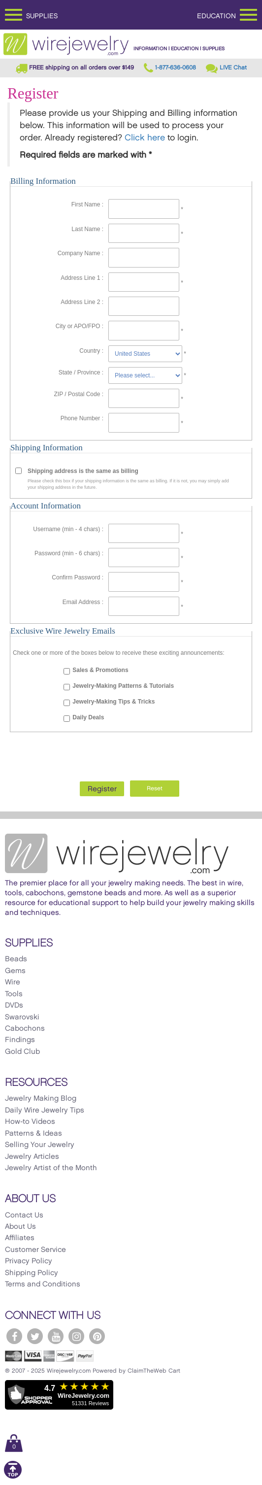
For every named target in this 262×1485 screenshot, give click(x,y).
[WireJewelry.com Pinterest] (97, 1336)
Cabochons (25, 1028)
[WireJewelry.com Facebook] (14, 1336)
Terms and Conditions (42, 1284)
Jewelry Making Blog (40, 1098)
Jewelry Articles (32, 1156)
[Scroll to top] (13, 1477)
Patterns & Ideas (33, 1133)
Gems (15, 971)
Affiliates (19, 1238)
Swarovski (22, 1017)
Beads (16, 959)
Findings (20, 1040)
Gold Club (22, 1051)
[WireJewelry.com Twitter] (35, 1336)
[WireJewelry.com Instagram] (76, 1336)
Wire (12, 982)
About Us (20, 1226)
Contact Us (24, 1215)
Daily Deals (88, 717)
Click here (145, 138)
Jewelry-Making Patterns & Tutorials (123, 685)
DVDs (14, 1005)
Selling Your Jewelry (39, 1145)
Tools (14, 994)
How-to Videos (30, 1121)
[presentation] (131, 754)
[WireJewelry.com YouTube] (56, 1336)
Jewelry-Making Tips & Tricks (113, 701)
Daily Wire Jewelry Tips (44, 1110)
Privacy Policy (28, 1261)
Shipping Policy (31, 1273)
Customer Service (35, 1250)
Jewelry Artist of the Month (51, 1168)
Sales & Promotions (100, 670)
